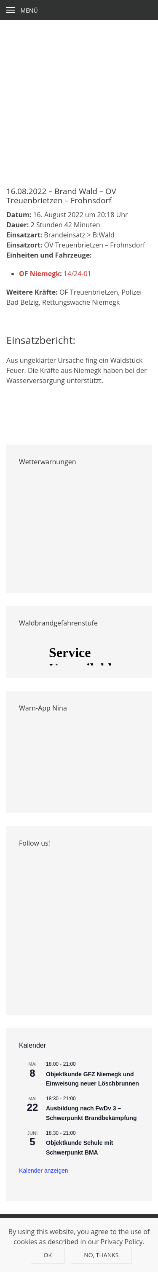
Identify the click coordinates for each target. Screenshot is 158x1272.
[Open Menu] (22, 10)
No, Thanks (101, 1255)
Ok (48, 1255)
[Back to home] (79, 10)
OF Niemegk (39, 273)
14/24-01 (77, 273)
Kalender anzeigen (43, 1170)
